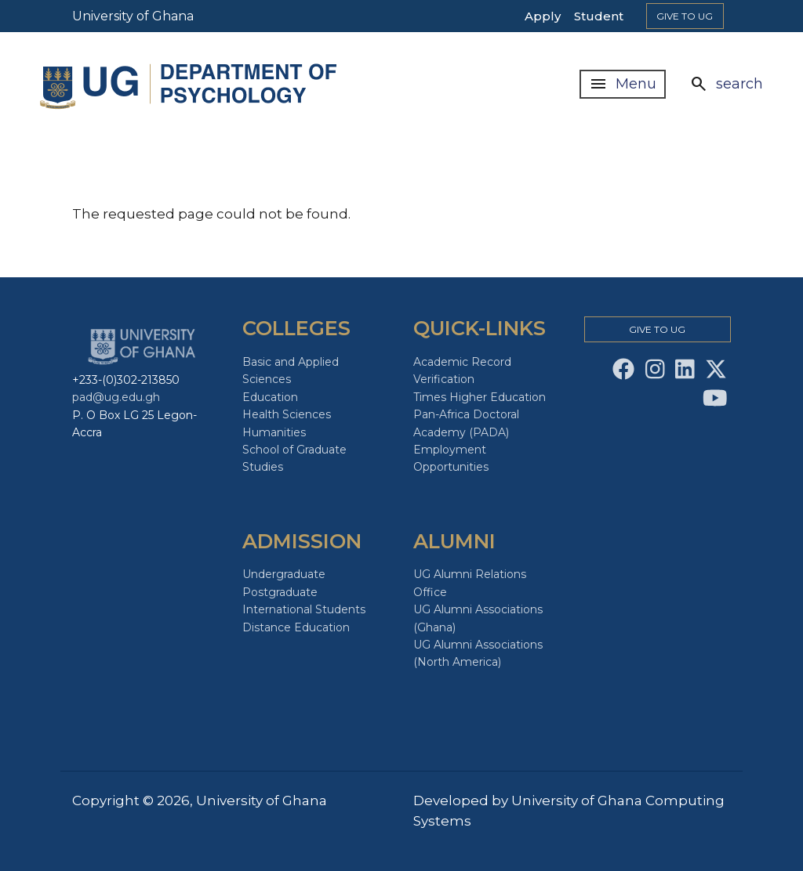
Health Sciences (286, 414)
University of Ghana (133, 16)
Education (270, 397)
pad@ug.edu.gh (116, 397)
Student (598, 16)
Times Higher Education (479, 397)
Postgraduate (280, 592)
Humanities (274, 432)
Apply (543, 16)
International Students (303, 609)
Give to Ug (684, 16)
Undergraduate (283, 574)
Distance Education (296, 627)
